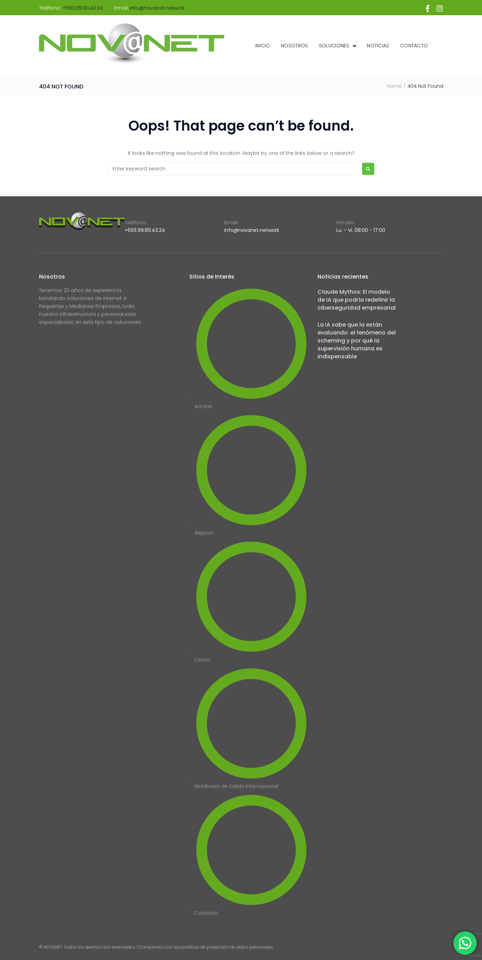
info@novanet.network (157, 7)
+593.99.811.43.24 (83, 7)
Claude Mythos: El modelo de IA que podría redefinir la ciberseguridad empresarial (357, 300)
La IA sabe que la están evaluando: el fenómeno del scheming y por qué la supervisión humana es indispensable (357, 340)
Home (394, 86)
